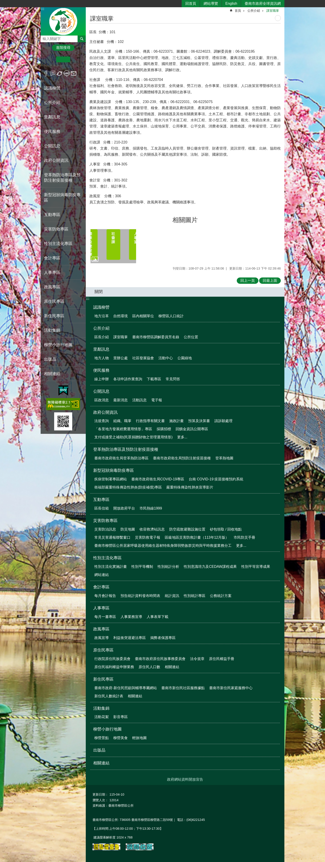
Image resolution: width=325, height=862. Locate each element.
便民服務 (101, 370)
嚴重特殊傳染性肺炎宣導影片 (189, 487)
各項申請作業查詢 (127, 379)
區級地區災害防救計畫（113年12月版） (197, 537)
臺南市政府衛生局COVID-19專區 (157, 479)
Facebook (45, 73)
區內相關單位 (143, 316)
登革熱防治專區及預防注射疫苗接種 (125, 449)
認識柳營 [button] (52, 88)
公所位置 (191, 337)
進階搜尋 (63, 47)
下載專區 (154, 379)
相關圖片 (185, 219)
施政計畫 (176, 421)
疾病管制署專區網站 (110, 479)
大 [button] (77, 59)
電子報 (156, 400)
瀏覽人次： (100, 800)
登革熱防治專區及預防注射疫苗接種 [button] (62, 178)
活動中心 (165, 358)
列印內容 (278, 18)
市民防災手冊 (244, 537)
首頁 (238, 10)
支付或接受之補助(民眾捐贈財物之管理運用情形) (133, 437)
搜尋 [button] (82, 38)
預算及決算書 (199, 421)
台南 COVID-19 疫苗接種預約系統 (216, 479)
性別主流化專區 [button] (58, 243)
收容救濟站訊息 (152, 529)
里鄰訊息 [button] (52, 117)
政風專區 (101, 629)
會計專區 (101, 587)
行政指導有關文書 (150, 421)
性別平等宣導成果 (255, 566)
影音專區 (120, 717)
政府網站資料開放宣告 (185, 779)
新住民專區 (103, 679)
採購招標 (164, 429)
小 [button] (49, 59)
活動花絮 (101, 717)
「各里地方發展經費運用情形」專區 (123, 429)
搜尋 (44, 38)
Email (73, 73)
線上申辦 (101, 379)
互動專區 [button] (52, 214)
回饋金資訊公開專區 (192, 429)
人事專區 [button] (52, 272)
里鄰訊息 (101, 349)
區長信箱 (101, 508)
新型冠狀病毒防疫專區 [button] (62, 197)
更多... (182, 437)
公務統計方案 (221, 596)
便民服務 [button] (52, 131)
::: (42, 9)
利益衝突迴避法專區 (129, 638)
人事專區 (101, 608)
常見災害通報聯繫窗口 (112, 537)
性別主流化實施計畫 (110, 566)
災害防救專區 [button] (56, 229)
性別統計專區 (194, 596)
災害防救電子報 (147, 537)
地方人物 (101, 358)
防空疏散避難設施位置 (187, 529)
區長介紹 (101, 337)
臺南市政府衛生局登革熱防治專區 (121, 458)
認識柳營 (101, 307)
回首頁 (190, 3)
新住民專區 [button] (54, 316)
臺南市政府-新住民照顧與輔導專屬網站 (125, 688)
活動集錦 (101, 708)
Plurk (52, 73)
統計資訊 (172, 596)
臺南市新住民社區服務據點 (183, 688)
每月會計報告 (105, 596)
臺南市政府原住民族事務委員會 (160, 659)
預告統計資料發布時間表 (140, 596)
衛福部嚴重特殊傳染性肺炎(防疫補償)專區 (128, 487)
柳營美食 (120, 738)
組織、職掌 (122, 421)
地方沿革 (101, 316)
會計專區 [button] (52, 258)
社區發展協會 (143, 358)
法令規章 (197, 659)
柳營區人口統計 (171, 316)
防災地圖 (128, 529)
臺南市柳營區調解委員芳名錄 (155, 337)
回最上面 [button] (270, 280)
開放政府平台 (124, 508)
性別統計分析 (168, 566)
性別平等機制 (142, 566)
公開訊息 (101, 391)
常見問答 (173, 379)
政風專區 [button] (52, 287)
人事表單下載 (157, 617)
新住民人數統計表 (108, 696)
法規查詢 (101, 421)
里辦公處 (120, 358)
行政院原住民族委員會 (112, 659)
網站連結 (101, 575)
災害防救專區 (105, 520)
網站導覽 (211, 3)
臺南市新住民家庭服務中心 (231, 688)
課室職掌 (272, 10)
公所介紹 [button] (52, 102)
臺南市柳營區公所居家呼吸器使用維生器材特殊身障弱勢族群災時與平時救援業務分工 (163, 545)
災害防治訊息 (105, 529)
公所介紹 (253, 10)
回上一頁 (247, 280)
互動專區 (101, 499)
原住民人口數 (149, 667)
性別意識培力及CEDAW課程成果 (210, 566)
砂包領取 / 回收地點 (226, 529)
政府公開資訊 (105, 412)
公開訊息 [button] (52, 146)
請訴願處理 (223, 421)
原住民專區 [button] (54, 301)
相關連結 (52, 373)
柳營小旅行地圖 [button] (58, 345)
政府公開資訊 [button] (56, 160)
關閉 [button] (99, 291)
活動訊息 (139, 400)
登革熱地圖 (224, 458)
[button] (113, 246)
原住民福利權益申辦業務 (114, 667)
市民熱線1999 (150, 508)
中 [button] (63, 59)
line (66, 73)
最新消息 (120, 400)
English (231, 3)
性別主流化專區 (107, 558)
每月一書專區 (105, 617)
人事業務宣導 (131, 617)
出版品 (50, 359)
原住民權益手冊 (221, 659)
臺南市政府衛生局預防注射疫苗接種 (182, 458)
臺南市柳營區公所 (63, 21)
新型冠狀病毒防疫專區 (113, 470)
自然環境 (120, 316)
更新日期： (100, 794)
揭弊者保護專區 (163, 638)
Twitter (59, 73)
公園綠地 (184, 358)
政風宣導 (101, 638)
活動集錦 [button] (52, 330)
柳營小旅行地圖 (107, 729)
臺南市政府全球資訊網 (263, 3)
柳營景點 (101, 738)
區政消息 (101, 400)
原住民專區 (103, 650)
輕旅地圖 (139, 738)
